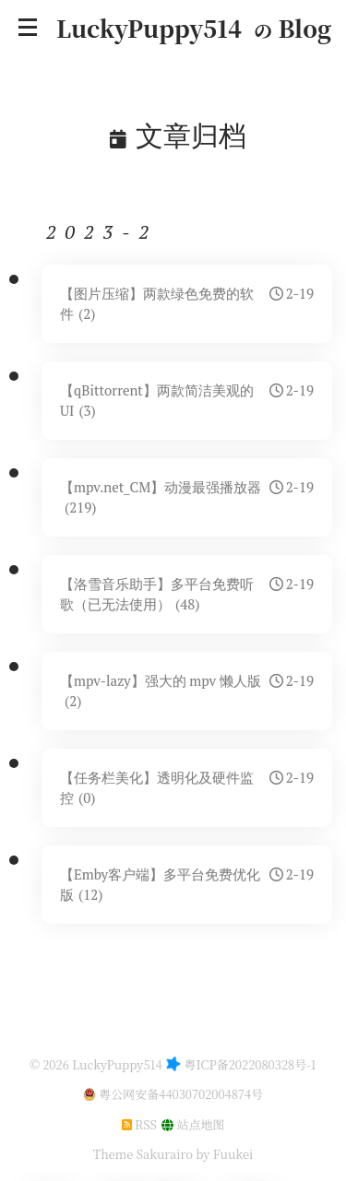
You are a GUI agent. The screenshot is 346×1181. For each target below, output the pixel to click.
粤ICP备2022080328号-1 (250, 1064)
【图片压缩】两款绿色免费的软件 (187, 303)
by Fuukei (223, 1154)
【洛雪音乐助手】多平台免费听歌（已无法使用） (187, 593)
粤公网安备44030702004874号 (181, 1094)
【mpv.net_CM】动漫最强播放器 (187, 497)
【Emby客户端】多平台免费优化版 (187, 884)
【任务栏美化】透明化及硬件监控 (187, 787)
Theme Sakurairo (143, 1154)
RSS (139, 1124)
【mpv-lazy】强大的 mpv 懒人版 (187, 690)
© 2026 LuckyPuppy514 (96, 1064)
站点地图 (192, 1124)
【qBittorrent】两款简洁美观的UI (187, 400)
